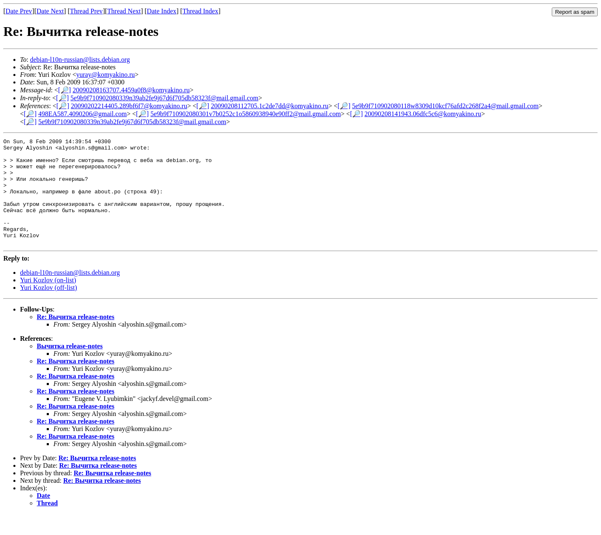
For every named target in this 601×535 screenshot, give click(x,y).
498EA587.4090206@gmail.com (82, 113)
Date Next (50, 11)
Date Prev (18, 11)
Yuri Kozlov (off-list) (48, 308)
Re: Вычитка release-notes (75, 338)
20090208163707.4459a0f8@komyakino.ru (131, 90)
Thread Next (124, 11)
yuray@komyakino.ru (105, 74)
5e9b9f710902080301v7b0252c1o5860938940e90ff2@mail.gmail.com (245, 113)
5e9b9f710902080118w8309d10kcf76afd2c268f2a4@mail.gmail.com (445, 105)
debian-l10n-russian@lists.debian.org (80, 59)
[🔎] (64, 90)
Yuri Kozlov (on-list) (48, 301)
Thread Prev (86, 11)
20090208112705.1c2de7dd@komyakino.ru (269, 105)
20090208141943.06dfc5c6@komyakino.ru (422, 113)
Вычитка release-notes (70, 367)
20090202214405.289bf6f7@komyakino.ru (129, 105)
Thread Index (200, 11)
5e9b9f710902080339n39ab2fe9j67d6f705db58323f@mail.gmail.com (164, 97)
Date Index (162, 11)
